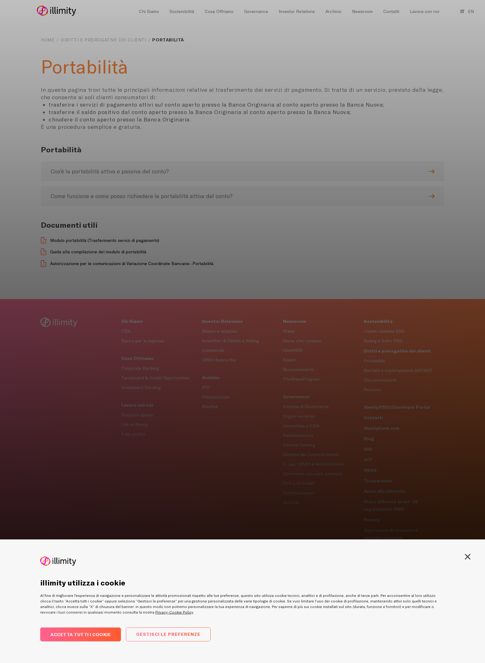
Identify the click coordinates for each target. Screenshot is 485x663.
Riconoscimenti (298, 369)
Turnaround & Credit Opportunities (155, 377)
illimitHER (292, 350)
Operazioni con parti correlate (313, 473)
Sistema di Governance (306, 406)
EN (471, 11)
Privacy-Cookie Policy (174, 612)
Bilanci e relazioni (219, 331)
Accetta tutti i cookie (80, 634)
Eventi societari (298, 492)
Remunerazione (298, 435)
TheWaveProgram (301, 379)
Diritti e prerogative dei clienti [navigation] (103, 39)
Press (288, 331)
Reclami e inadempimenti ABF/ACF (398, 370)
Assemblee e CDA (301, 425)
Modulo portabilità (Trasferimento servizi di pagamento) (104, 240)
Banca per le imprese (142, 340)
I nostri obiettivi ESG (384, 331)
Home (47, 39)
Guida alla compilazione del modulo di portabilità (98, 251)
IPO (206, 387)
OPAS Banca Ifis (218, 359)
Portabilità (374, 360)
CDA (126, 331)
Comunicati (213, 350)
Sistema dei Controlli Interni (310, 454)
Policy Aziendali (299, 483)
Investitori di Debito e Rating (230, 340)
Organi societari (299, 416)
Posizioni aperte (137, 414)
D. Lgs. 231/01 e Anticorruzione (313, 464)
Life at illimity (134, 424)
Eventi (289, 359)
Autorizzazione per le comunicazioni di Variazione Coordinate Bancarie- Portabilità (131, 263)
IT (462, 11)
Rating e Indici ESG (383, 340)
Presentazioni (215, 397)
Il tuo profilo (133, 434)
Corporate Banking (140, 368)
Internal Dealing (299, 444)
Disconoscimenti (380, 380)
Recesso (372, 389)
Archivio (291, 502)
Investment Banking (141, 387)
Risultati (210, 406)
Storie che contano (302, 340)
